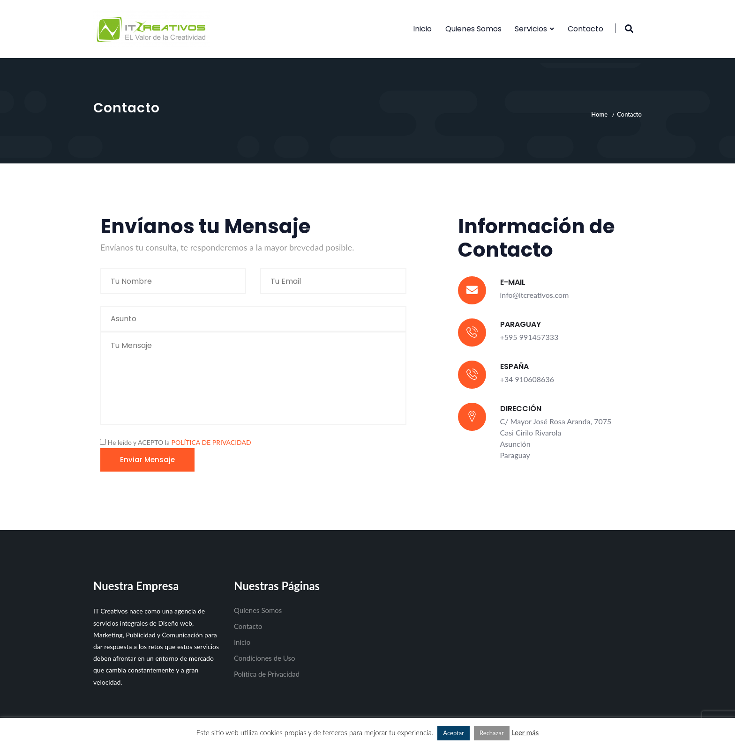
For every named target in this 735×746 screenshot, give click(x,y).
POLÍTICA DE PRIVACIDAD (211, 442)
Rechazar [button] (492, 733)
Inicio (422, 28)
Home (599, 114)
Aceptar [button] (453, 733)
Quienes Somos (473, 28)
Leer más (525, 732)
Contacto (585, 28)
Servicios (531, 28)
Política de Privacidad (267, 674)
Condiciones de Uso (264, 658)
